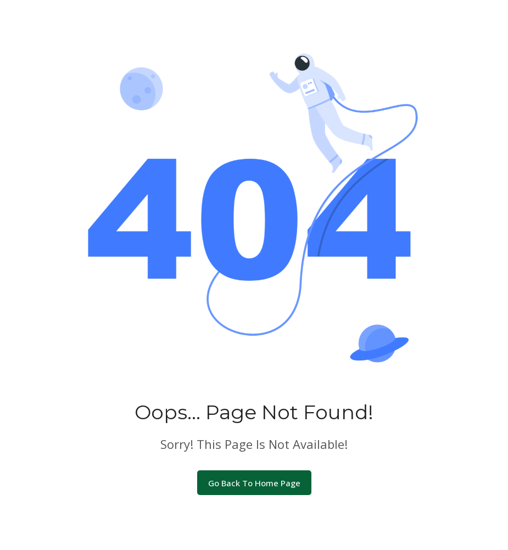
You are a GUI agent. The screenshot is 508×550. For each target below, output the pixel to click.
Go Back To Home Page (254, 482)
